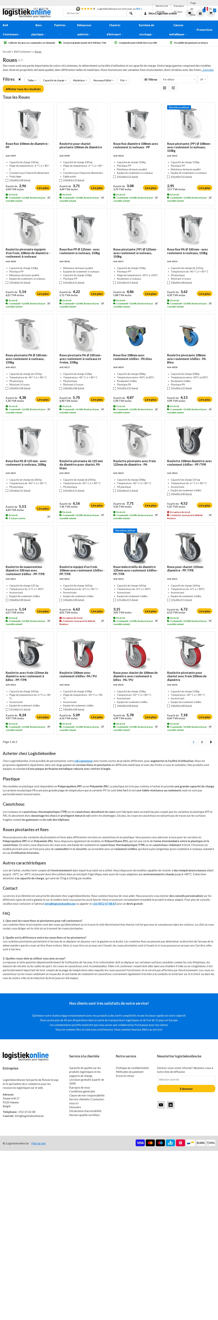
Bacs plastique (38, 29)
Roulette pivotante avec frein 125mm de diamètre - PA (134, 462)
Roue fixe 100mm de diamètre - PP (27, 145)
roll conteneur (83, 760)
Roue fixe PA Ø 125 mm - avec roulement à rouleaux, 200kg (26, 462)
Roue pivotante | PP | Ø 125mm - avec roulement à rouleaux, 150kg (135, 253)
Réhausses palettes (84, 29)
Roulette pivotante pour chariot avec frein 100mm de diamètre (187, 676)
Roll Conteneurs (12, 29)
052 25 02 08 (40, 8)
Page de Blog (193, 8)
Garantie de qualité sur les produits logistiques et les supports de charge (85, 1071)
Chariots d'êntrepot (115, 29)
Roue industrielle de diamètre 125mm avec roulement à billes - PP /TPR (135, 570)
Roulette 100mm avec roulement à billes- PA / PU (78, 674)
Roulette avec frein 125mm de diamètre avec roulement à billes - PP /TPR (27, 676)
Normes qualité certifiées (84, 1115)
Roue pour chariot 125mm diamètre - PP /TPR (185, 568)
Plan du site (38, 1143)
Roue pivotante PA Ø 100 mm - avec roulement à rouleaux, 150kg (27, 358)
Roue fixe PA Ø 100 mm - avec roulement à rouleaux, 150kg (187, 251)
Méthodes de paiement (130, 1071)
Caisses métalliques (178, 29)
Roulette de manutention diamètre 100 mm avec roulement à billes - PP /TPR (25, 570)
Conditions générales (82, 1091)
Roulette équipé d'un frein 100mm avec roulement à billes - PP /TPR (82, 570)
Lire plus (43, 188)
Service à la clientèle (162, 8)
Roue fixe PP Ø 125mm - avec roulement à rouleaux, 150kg (79, 251)
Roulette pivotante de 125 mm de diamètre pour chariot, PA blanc (81, 464)
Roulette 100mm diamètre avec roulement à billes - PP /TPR (189, 462)
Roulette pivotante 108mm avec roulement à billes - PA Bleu (186, 358)
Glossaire (75, 1107)
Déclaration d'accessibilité (85, 1111)
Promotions (205, 29)
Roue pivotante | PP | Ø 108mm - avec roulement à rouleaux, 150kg (189, 147)
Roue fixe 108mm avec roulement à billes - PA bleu (132, 356)
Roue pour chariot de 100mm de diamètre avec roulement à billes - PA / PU (135, 676)
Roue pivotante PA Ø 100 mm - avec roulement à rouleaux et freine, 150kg (80, 358)
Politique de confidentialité (132, 1068)
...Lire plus (208, 69)
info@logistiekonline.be (15, 8)
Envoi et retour (125, 1075)
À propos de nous (179, 8)
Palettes (60, 29)
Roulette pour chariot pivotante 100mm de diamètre (80, 145)
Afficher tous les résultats (23, 89)
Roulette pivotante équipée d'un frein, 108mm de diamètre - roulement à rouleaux (28, 253)
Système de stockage (146, 29)
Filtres (151, 79)
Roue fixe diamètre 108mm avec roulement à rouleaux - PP (135, 145)
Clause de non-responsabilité (87, 1095)
